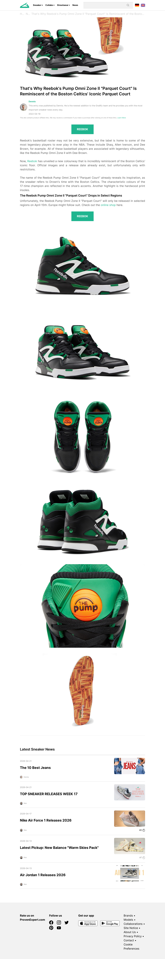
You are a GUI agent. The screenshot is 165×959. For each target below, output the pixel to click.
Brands (128, 915)
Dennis (32, 101)
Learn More (121, 118)
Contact (129, 940)
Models (128, 919)
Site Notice (131, 928)
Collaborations (133, 923)
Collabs (49, 5)
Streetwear (62, 5)
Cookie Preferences (131, 946)
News (75, 5)
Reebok (32, 161)
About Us (130, 932)
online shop (108, 205)
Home (23, 13)
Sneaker (37, 5)
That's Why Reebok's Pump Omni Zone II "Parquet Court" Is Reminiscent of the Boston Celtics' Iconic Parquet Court (88, 13)
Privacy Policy (133, 936)
